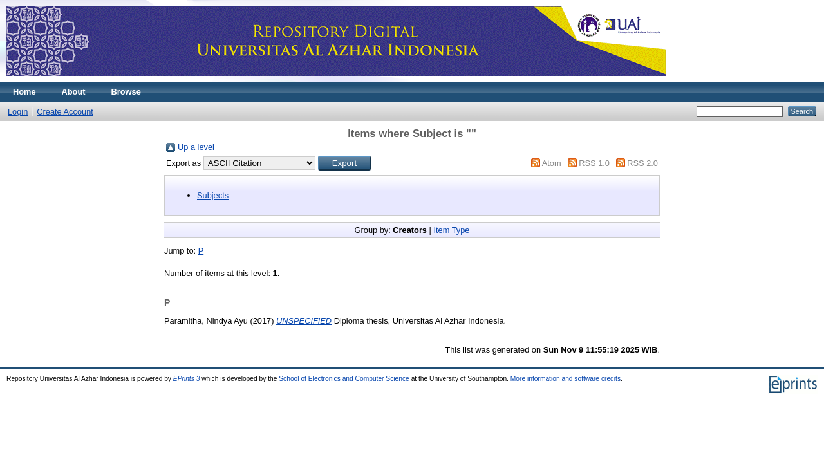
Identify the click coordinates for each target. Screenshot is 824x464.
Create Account (65, 111)
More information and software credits (565, 378)
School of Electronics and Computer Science (344, 378)
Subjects (213, 195)
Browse (126, 92)
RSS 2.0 (642, 163)
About (74, 92)
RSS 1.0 (594, 163)
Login (18, 111)
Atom (551, 163)
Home (24, 92)
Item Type (451, 230)
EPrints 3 (186, 378)
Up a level (196, 147)
